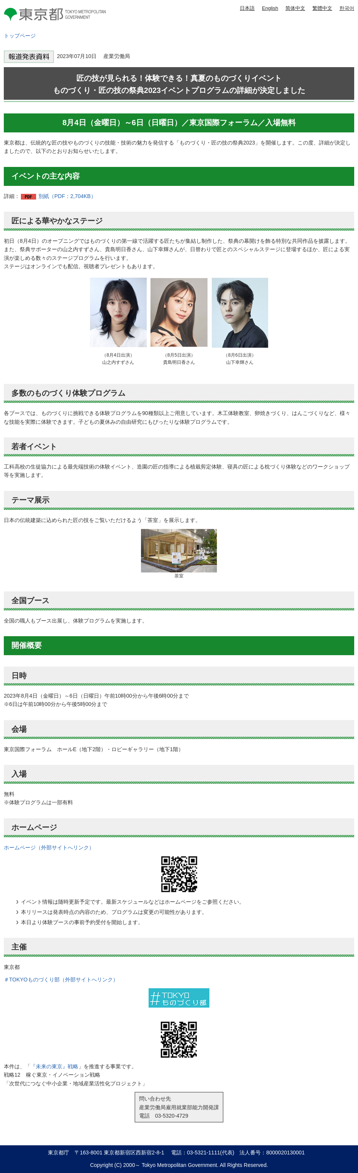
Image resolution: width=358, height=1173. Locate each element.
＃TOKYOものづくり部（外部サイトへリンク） (61, 979)
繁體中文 (322, 8)
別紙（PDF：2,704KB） (67, 196)
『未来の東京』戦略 (54, 1066)
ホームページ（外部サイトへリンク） (49, 847)
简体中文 (295, 8)
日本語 (247, 8)
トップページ (20, 36)
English (270, 8)
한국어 (346, 8)
